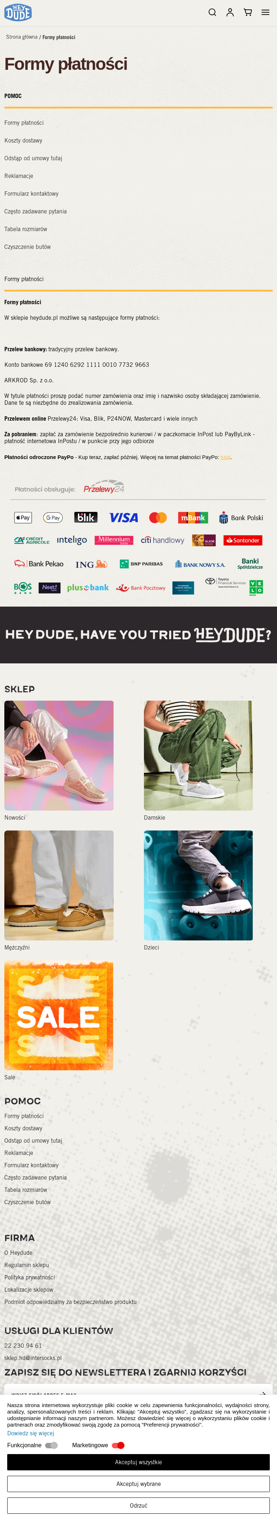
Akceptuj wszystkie (138, 1462)
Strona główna (22, 37)
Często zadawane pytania (35, 211)
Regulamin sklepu (26, 1265)
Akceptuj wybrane (138, 1483)
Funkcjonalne (24, 1445)
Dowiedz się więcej (30, 1433)
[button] (265, 12)
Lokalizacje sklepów (28, 1289)
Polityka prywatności (29, 1277)
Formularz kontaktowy (31, 193)
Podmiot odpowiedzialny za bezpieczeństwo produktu (70, 1302)
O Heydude (18, 1252)
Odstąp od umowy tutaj (33, 158)
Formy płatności (59, 37)
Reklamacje (18, 176)
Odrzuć (139, 1505)
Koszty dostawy (23, 140)
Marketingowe (90, 1445)
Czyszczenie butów (27, 246)
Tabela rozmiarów (25, 229)
